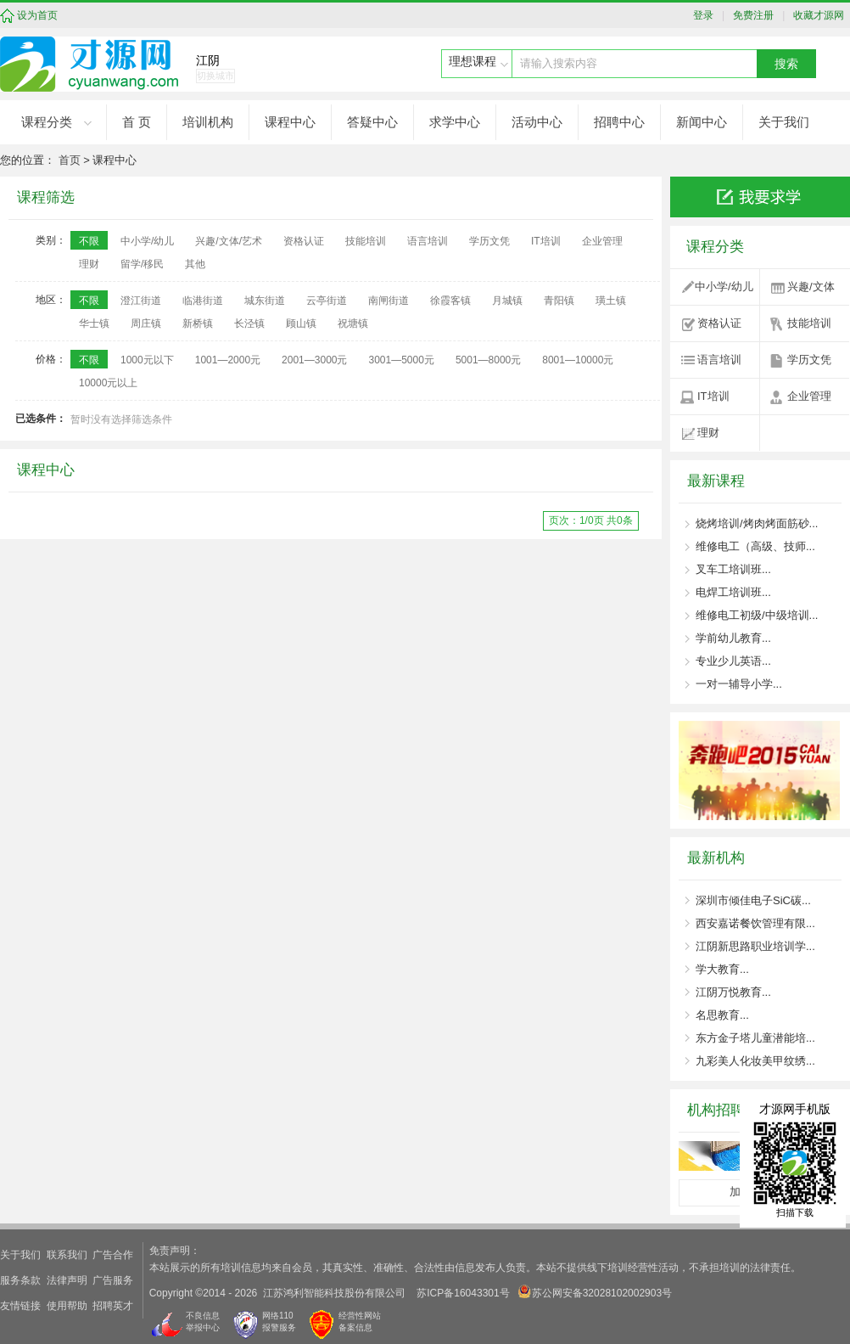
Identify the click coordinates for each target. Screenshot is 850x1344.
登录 (707, 15)
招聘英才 (112, 1306)
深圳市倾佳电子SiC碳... (753, 900)
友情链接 (20, 1306)
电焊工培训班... (733, 592)
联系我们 (67, 1255)
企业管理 (809, 396)
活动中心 (537, 122)
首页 (70, 160)
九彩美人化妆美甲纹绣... (755, 1060)
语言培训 (719, 359)
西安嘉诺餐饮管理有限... (755, 923)
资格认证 (719, 323)
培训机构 (207, 122)
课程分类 (46, 122)
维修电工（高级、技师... (755, 546)
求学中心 (454, 122)
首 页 (136, 122)
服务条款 (20, 1280)
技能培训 (809, 323)
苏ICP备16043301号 (463, 1293)
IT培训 (713, 396)
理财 (708, 432)
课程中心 (290, 122)
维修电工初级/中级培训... (757, 615)
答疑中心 (372, 122)
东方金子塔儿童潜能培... (755, 1038)
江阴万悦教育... (733, 992)
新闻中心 (701, 122)
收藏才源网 (816, 15)
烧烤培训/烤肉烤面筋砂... (757, 523)
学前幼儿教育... (733, 638)
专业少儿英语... (733, 661)
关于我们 (783, 122)
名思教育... (722, 1015)
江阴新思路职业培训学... (755, 946)
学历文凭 (809, 359)
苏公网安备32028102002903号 (595, 1292)
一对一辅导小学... (739, 684)
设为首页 (37, 15)
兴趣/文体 (811, 286)
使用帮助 (67, 1306)
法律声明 (67, 1280)
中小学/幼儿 (724, 286)
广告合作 (112, 1255)
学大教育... (722, 969)
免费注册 (751, 15)
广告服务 (112, 1280)
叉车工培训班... (733, 569)
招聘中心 (619, 122)
